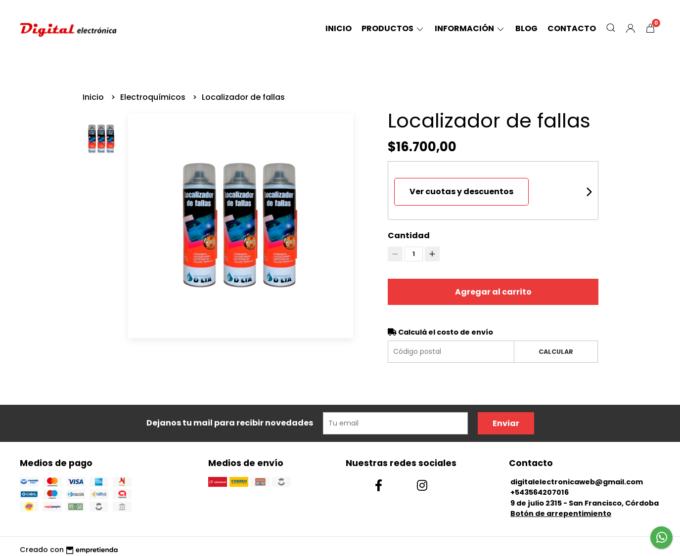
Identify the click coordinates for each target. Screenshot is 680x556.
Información (470, 28)
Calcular (556, 351)
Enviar (506, 423)
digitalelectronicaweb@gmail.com (576, 482)
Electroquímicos (153, 97)
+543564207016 (539, 492)
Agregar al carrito (493, 292)
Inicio (338, 28)
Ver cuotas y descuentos (461, 191)
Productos (393, 28)
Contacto (571, 28)
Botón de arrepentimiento (560, 513)
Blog (526, 28)
